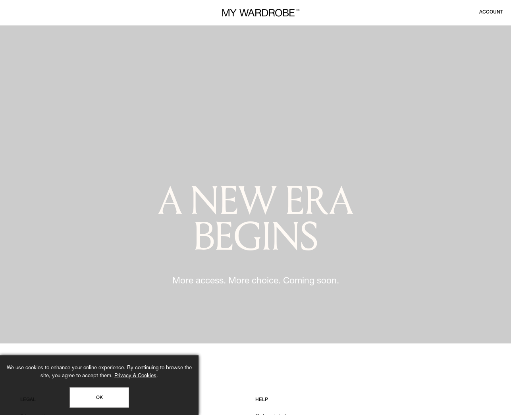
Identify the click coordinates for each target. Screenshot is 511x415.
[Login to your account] (491, 12)
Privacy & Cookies (135, 376)
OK (99, 398)
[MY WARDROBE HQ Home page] (261, 13)
